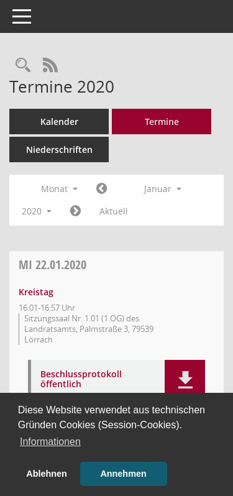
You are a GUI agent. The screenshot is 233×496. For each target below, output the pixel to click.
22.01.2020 (52, 264)
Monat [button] (59, 189)
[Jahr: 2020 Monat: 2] (75, 211)
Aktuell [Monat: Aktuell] (113, 211)
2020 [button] (37, 211)
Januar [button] (162, 189)
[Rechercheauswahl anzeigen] (23, 65)
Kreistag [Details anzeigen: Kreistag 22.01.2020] (36, 292)
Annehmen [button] (123, 474)
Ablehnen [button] (46, 474)
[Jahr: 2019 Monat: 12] (101, 189)
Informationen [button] (50, 441)
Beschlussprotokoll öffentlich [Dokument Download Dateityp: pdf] (81, 379)
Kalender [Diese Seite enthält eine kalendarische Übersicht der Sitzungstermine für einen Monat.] (59, 121)
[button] (185, 381)
